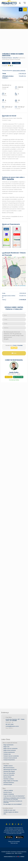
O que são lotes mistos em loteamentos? (14, 796)
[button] (4, 259)
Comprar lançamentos (9, 759)
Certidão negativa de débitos (11, 812)
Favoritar (6, 63)
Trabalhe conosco (8, 765)
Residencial (5, 57)
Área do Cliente (7, 777)
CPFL (5, 814)
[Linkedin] (12, 824)
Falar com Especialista (9, 773)
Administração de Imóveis (10, 769)
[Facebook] (6, 824)
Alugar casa (6, 746)
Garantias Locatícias (9, 778)
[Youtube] (18, 824)
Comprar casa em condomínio (11, 756)
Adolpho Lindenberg (9, 794)
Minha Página (8, 377)
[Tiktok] (21, 824)
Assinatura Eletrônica (9, 782)
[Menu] (24, 3)
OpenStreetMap (22, 285)
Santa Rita (15, 57)
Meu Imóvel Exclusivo (9, 767)
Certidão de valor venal (9, 810)
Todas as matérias (8, 790)
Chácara (10, 57)
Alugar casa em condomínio (10, 748)
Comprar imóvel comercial (10, 758)
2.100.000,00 (22, 73)
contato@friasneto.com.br (12, 726)
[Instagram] (9, 824)
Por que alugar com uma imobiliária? (13, 804)
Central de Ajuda (8, 784)
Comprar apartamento (9, 752)
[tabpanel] (14, 18)
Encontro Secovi (8, 792)
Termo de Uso (14, 843)
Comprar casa (7, 754)
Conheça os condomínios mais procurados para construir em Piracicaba (14, 798)
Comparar (16, 63)
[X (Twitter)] (15, 824)
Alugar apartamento (8, 744)
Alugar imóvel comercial (10, 750)
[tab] (21, 9)
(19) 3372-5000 (9, 724)
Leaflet (16, 285)
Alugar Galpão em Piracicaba (11, 780)
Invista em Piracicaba (9, 775)
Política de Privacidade (14, 841)
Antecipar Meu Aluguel (9, 771)
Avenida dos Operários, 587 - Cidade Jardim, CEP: (15, 720)
